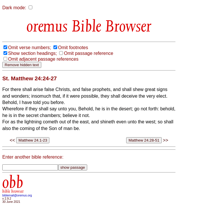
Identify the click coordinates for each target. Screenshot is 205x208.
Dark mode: (14, 7)
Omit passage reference (88, 53)
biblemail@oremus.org (17, 195)
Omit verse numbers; (29, 47)
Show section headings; (32, 53)
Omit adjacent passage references (43, 59)
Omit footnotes (73, 47)
